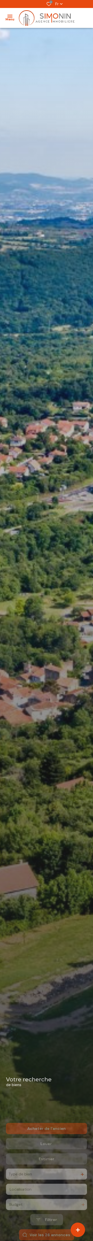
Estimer (46, 1176)
